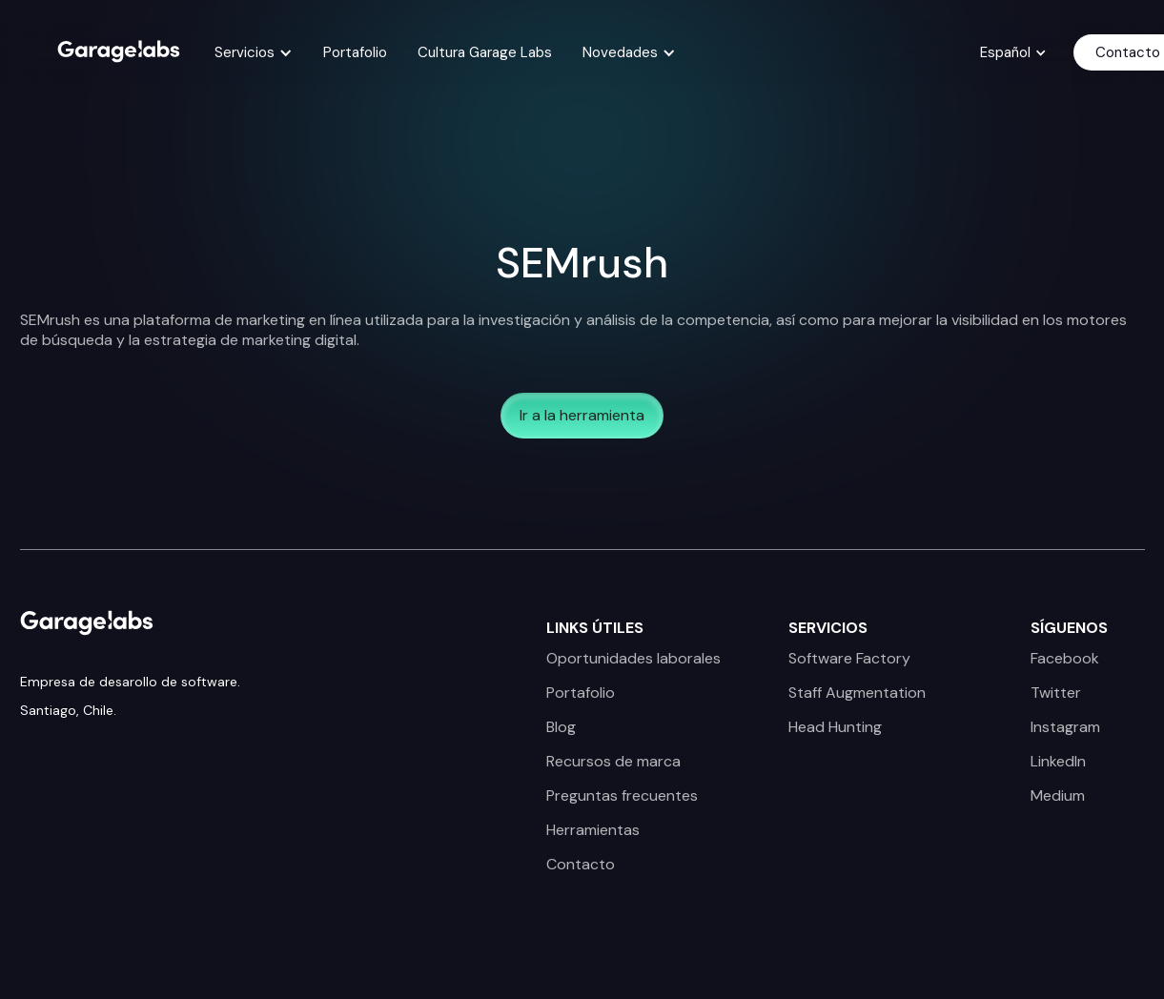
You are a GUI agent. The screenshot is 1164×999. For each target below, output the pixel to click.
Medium (1058, 795)
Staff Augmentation (857, 693)
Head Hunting (835, 727)
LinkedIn (1058, 761)
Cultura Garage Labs (485, 52)
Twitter (1056, 693)
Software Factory (849, 658)
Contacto (580, 864)
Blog (561, 727)
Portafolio (355, 52)
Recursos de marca (613, 761)
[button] (253, 52)
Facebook (1065, 658)
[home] (118, 49)
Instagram (1065, 727)
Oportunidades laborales (633, 658)
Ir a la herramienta (582, 415)
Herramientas (593, 830)
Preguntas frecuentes (622, 795)
